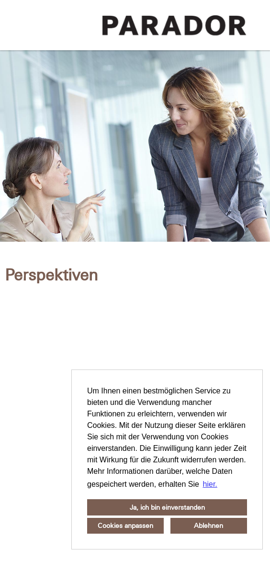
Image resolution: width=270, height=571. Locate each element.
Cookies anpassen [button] (125, 525)
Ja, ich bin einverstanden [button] (167, 507)
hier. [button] (210, 484)
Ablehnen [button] (208, 525)
